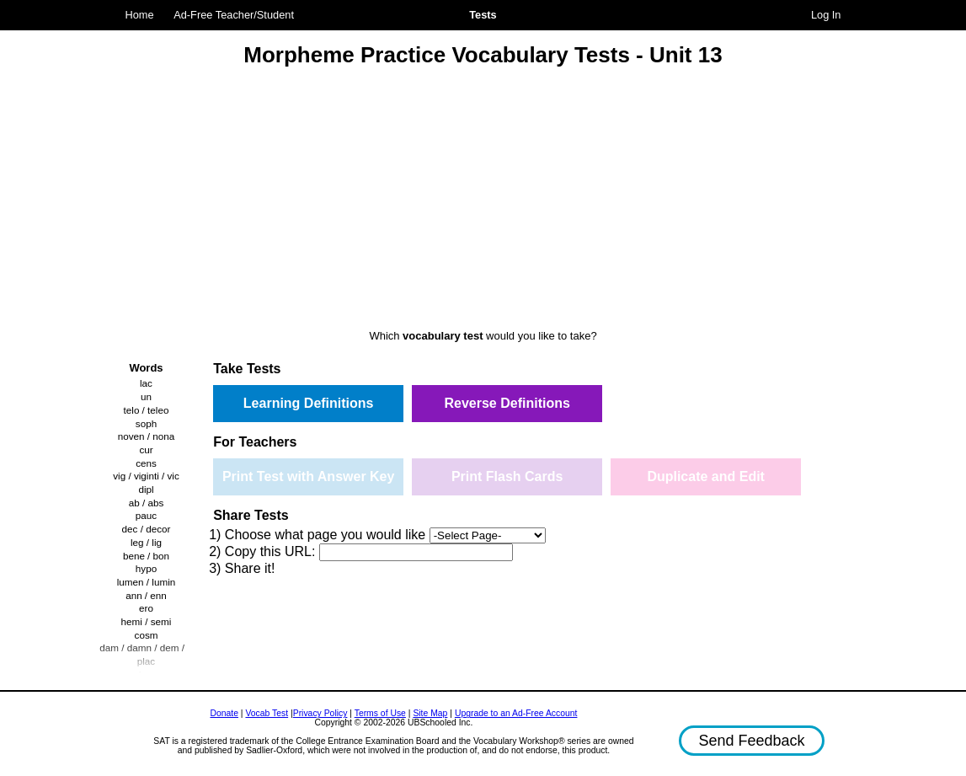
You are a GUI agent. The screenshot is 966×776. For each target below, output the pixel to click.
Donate (224, 713)
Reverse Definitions (506, 403)
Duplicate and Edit (706, 476)
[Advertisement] (483, 200)
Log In (826, 14)
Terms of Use (380, 713)
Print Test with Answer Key (308, 476)
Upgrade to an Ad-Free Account (516, 713)
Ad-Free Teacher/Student (233, 14)
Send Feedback (751, 740)
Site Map (430, 713)
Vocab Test (266, 713)
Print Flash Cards (507, 476)
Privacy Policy (320, 713)
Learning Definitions (308, 403)
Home (139, 14)
